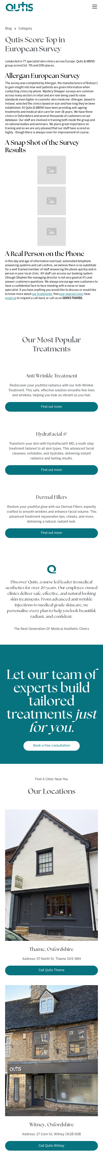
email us (10, 298)
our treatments (42, 294)
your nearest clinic (71, 294)
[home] (19, 6)
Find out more (51, 406)
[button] (94, 6)
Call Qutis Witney (51, 1145)
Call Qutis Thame (51, 970)
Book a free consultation (51, 745)
